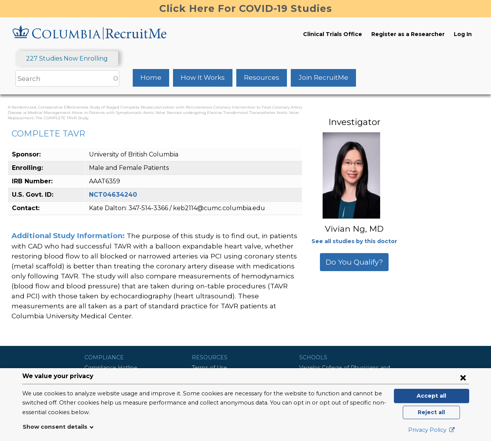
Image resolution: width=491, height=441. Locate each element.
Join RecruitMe (323, 77)
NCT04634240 (113, 194)
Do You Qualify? (354, 262)
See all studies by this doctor (354, 241)
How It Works (203, 77)
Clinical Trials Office (332, 34)
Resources (261, 77)
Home (150, 77)
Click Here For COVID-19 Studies (245, 8)
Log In (463, 34)
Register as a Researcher (408, 34)
